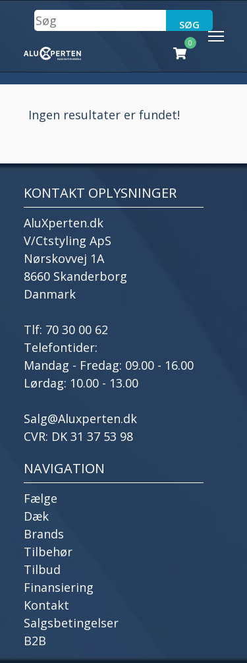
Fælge (40, 498)
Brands (44, 534)
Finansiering (59, 587)
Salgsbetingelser (71, 623)
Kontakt (46, 605)
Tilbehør (48, 552)
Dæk (36, 516)
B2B (35, 641)
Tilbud (42, 569)
